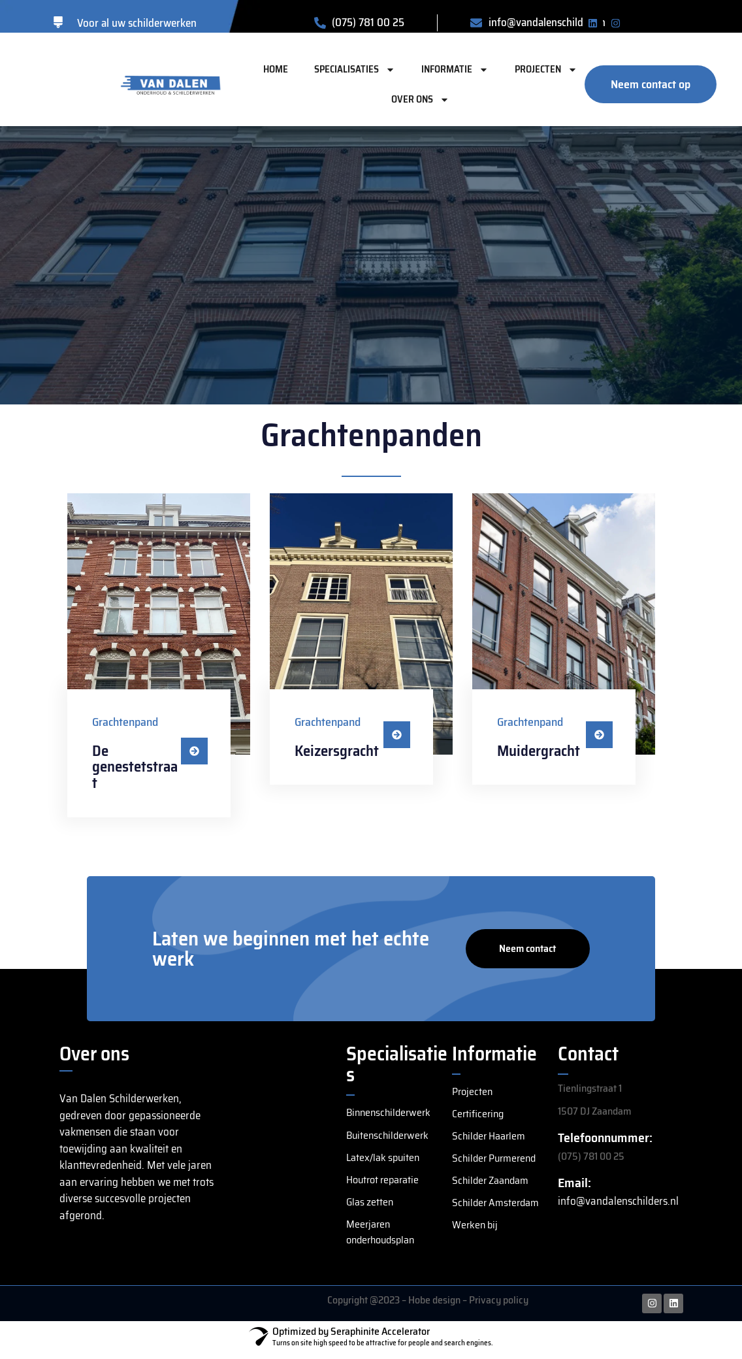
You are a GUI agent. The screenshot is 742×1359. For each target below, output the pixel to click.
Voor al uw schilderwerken (137, 22)
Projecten (546, 69)
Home (275, 69)
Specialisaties (354, 69)
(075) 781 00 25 (591, 1156)
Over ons (420, 99)
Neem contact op (527, 954)
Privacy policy (498, 1306)
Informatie (455, 69)
